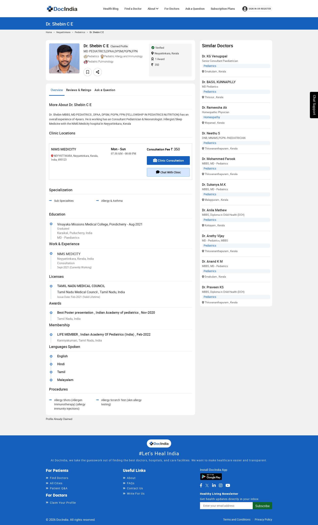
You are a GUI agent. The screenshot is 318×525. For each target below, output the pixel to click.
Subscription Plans (223, 9)
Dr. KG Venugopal (214, 56)
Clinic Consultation (168, 160)
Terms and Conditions (236, 519)
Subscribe (262, 506)
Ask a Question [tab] (105, 90)
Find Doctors (59, 478)
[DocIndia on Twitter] (207, 485)
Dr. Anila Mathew (214, 210)
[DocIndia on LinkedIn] (214, 485)
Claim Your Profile (63, 503)
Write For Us (136, 493)
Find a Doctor (133, 9)
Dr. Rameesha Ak (214, 107)
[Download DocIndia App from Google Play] (211, 476)
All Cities (56, 483)
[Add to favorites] (88, 72)
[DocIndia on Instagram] (220, 485)
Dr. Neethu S (211, 133)
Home (49, 32)
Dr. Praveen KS (213, 287)
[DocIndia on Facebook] (201, 485)
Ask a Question (195, 9)
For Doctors (171, 9)
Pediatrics (80, 32)
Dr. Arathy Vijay (213, 236)
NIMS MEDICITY (63, 149)
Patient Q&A (59, 488)
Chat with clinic (168, 172)
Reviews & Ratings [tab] (78, 90)
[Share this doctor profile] (97, 72)
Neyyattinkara (63, 32)
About (153, 8)
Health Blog (110, 9)
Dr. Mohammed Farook (218, 159)
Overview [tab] (57, 90)
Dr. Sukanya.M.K (214, 184)
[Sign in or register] (257, 8)
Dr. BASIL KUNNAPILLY (219, 82)
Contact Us (135, 488)
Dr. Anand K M (212, 261)
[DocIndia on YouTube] (228, 485)
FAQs (130, 483)
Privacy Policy (263, 519)
